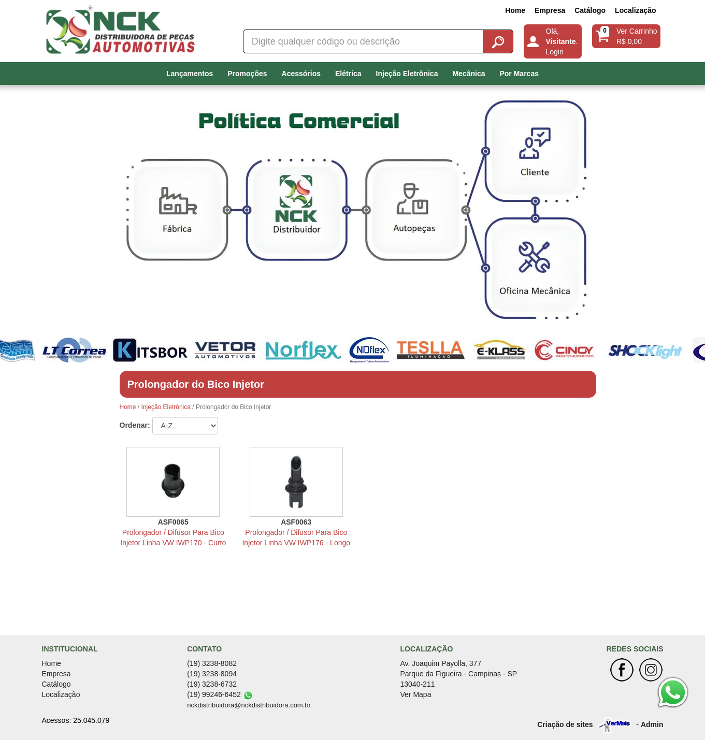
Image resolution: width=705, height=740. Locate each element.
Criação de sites (565, 724)
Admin (652, 724)
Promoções (247, 73)
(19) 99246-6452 (214, 694)
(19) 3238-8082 (212, 663)
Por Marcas (518, 73)
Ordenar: (135, 425)
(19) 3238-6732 (212, 684)
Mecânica (468, 73)
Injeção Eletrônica (407, 73)
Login (555, 52)
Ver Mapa (415, 694)
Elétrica (348, 73)
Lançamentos (189, 73)
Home (515, 10)
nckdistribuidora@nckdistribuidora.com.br (249, 705)
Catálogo (590, 10)
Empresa (550, 10)
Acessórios (301, 73)
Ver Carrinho (636, 31)
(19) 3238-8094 (212, 674)
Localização (635, 10)
